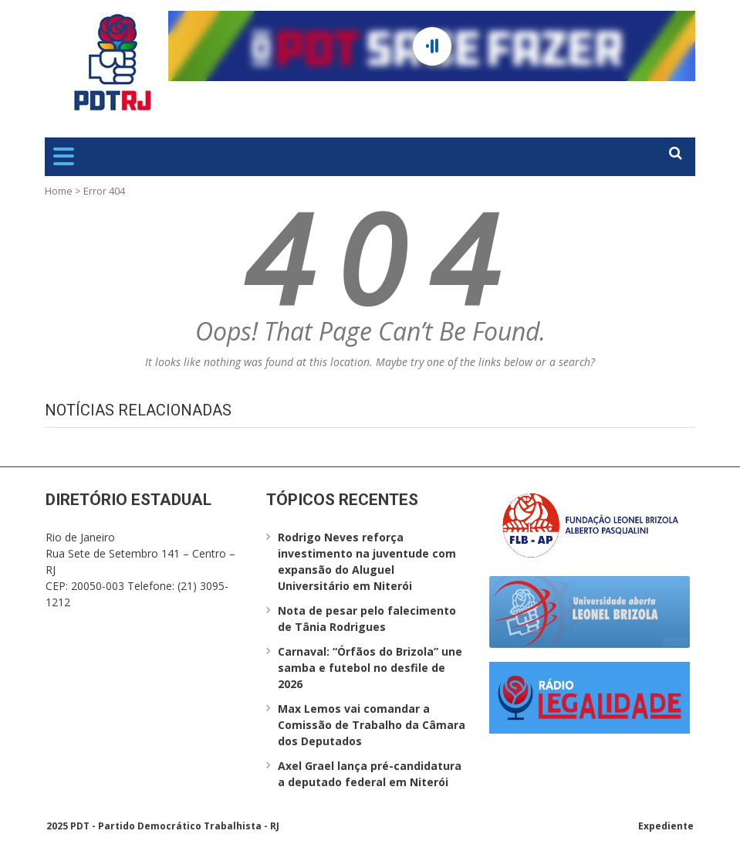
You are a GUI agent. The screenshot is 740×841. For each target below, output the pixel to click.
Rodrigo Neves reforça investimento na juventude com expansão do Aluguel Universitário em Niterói (367, 561)
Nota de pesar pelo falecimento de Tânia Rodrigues (367, 618)
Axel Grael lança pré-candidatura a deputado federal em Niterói (369, 773)
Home (59, 191)
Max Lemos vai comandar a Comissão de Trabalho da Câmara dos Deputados (371, 724)
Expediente (666, 826)
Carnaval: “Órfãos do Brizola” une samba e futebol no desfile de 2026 (370, 667)
